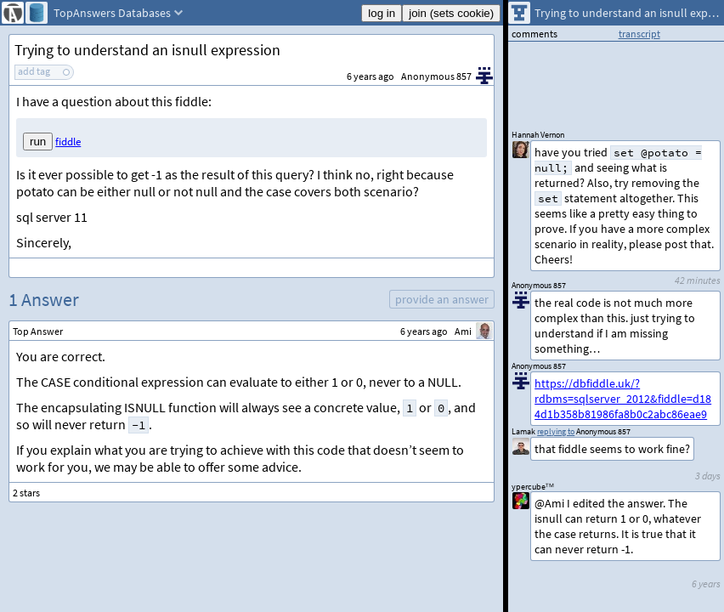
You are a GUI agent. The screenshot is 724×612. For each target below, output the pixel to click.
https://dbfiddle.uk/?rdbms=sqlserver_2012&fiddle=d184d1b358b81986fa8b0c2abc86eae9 (623, 399)
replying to (555, 431)
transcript (639, 33)
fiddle (68, 141)
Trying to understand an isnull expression (147, 50)
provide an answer (442, 299)
